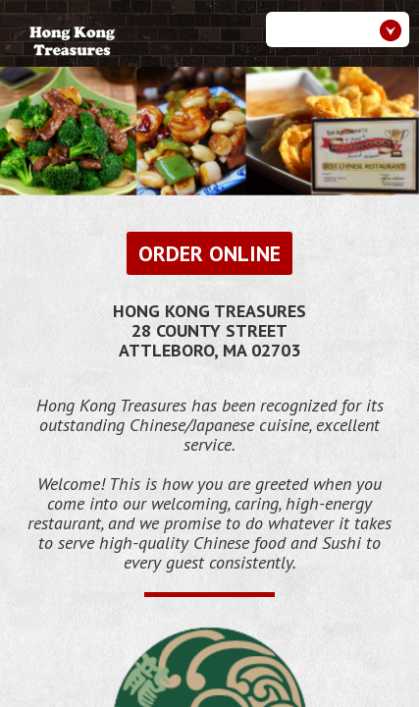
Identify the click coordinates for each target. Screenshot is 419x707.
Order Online (209, 253)
